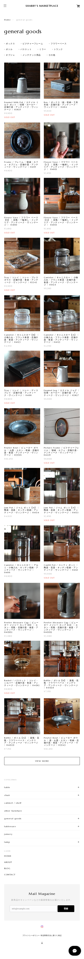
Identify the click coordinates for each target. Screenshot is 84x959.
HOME (7, 856)
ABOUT (8, 862)
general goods (13, 818)
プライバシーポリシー (31, 935)
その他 (52, 55)
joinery (8, 834)
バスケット (26, 49)
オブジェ (10, 55)
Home (7, 20)
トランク (58, 49)
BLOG (7, 868)
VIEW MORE (42, 761)
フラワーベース (59, 43)
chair (7, 795)
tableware (10, 826)
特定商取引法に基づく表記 (51, 935)
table (7, 787)
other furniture (13, 811)
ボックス (10, 43)
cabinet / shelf (13, 803)
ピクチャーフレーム (33, 43)
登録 (66, 908)
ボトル (9, 49)
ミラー (42, 49)
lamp (7, 842)
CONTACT (9, 874)
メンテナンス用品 (32, 55)
